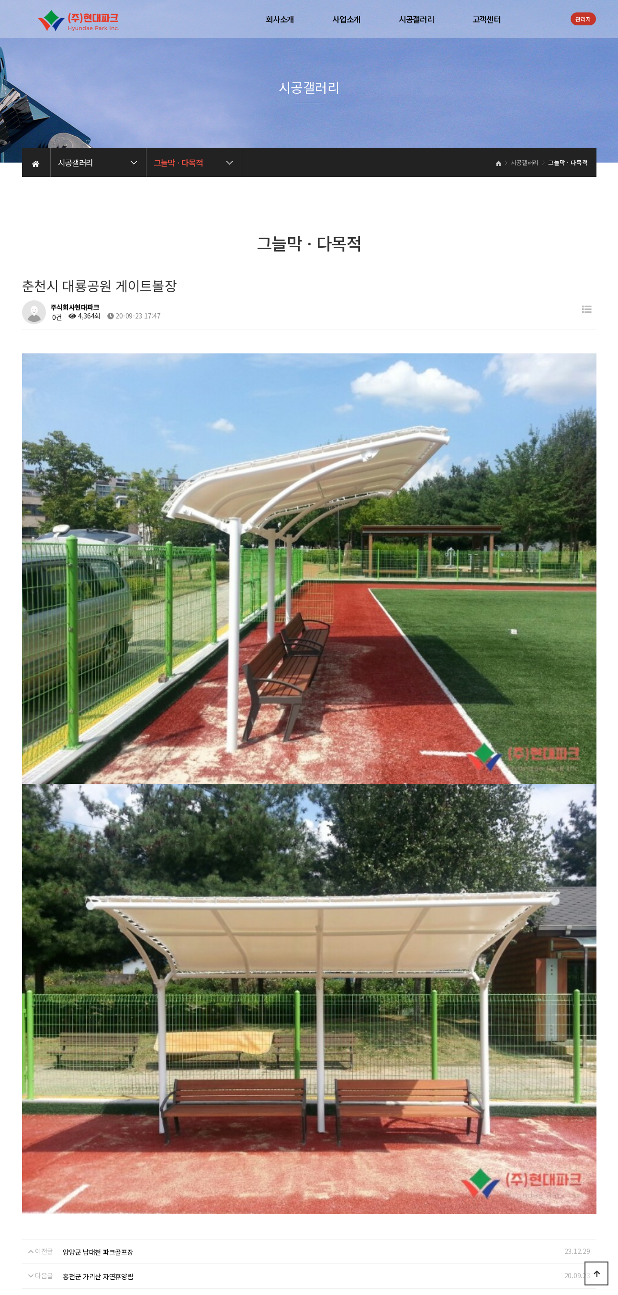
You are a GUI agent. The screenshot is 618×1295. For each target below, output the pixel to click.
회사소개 (280, 19)
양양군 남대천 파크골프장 (98, 990)
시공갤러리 (416, 19)
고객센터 (486, 19)
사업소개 (346, 19)
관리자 (583, 19)
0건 (56, 317)
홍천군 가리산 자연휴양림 (98, 1015)
